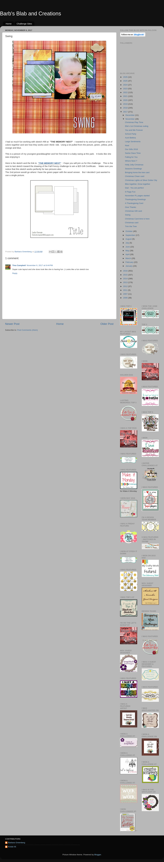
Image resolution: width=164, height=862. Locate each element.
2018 (125, 108)
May (127, 250)
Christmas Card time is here (137, 219)
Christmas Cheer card (134, 176)
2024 (125, 85)
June (127, 247)
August (128, 239)
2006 (125, 298)
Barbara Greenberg (16, 842)
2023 (125, 89)
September (130, 235)
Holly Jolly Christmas (134, 165)
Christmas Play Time (134, 122)
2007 (125, 294)
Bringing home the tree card (137, 172)
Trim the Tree (131, 226)
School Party (130, 134)
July (127, 243)
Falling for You (131, 157)
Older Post (106, 323)
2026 (125, 77)
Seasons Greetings (133, 169)
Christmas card (131, 222)
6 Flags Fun (130, 192)
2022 (125, 92)
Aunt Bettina (130, 138)
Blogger (97, 854)
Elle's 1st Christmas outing (136, 126)
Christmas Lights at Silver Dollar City (141, 180)
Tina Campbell (19, 265)
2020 (125, 100)
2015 (125, 275)
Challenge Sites (24, 23)
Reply (14, 273)
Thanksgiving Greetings (135, 199)
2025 (125, 81)
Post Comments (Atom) (27, 330)
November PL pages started (137, 196)
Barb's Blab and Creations (30, 14)
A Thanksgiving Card (134, 203)
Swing (127, 215)
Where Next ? (131, 161)
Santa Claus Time (133, 153)
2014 (125, 278)
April (127, 254)
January (129, 266)
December (130, 115)
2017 (125, 112)
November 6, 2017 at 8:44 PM (40, 265)
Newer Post (12, 323)
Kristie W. (12, 847)
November (130, 119)
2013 (125, 282)
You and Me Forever (134, 130)
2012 (125, 286)
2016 (125, 271)
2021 (125, 96)
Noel (127, 145)
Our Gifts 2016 (131, 149)
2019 (125, 104)
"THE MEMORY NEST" (49, 163)
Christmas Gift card (133, 211)
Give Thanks (130, 207)
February (129, 262)
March (128, 258)
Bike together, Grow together (137, 184)
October (129, 231)
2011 (125, 290)
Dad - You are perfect (134, 188)
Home (9, 23)
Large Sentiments (133, 141)
